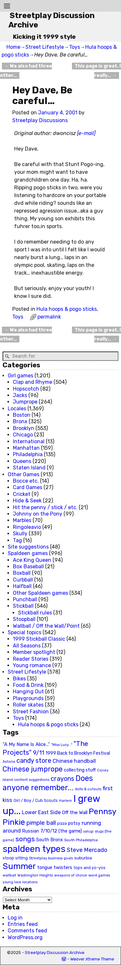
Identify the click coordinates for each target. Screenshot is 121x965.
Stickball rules (35, 613)
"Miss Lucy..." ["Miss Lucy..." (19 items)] (61, 744)
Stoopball (24, 619)
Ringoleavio (27, 527)
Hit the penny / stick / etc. (45, 507)
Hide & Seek (27, 501)
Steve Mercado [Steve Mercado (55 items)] (87, 849)
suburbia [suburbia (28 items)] (83, 857)
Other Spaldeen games (40, 593)
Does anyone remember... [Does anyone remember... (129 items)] (48, 783)
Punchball (25, 599)
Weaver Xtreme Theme (92, 959)
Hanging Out (28, 691)
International (29, 441)
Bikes (19, 679)
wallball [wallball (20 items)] (9, 875)
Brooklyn (23, 428)
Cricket (21, 494)
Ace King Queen (32, 560)
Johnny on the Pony (37, 514)
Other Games (23, 474)
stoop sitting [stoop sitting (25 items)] (15, 857)
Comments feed (27, 931)
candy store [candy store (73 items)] (33, 760)
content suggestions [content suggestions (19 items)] (31, 779)
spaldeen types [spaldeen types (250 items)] (34, 849)
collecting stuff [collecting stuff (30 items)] (80, 770)
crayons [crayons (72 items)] (62, 778)
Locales (17, 408)
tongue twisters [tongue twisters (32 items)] (54, 867)
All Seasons (27, 646)
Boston (21, 415)
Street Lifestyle (44, 47)
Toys (74, 47)
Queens (22, 461)
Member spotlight (34, 652)
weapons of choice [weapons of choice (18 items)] (70, 875)
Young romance (32, 665)
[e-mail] (86, 133)
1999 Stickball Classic (39, 639)
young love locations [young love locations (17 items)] (20, 882)
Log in (15, 918)
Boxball (22, 573)
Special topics (24, 632)
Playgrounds (28, 698)
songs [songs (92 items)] (25, 839)
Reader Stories (30, 659)
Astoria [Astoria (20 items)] (9, 761)
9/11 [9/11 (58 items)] (38, 752)
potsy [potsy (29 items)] (74, 823)
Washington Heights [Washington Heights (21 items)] (35, 875)
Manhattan (26, 448)
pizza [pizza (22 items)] (62, 823)
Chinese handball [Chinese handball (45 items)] (74, 761)
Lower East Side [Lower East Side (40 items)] (41, 812)
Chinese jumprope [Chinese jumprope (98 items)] (33, 769)
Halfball (22, 586)
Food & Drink (28, 685)
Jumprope (25, 402)
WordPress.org (25, 937)
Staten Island (29, 468)
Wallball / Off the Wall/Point (46, 626)
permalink (49, 317)
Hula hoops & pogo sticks (66, 309)
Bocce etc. (26, 481)
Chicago (23, 435)
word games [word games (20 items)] (99, 875)
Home (13, 47)
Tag (17, 540)
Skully (20, 533)
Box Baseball (28, 566)
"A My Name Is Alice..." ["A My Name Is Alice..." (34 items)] (26, 744)
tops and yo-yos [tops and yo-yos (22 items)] (90, 867)
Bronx (20, 421)
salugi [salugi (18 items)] (88, 831)
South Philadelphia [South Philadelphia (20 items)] (81, 840)
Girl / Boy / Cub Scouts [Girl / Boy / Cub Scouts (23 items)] (36, 800)
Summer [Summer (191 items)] (19, 866)
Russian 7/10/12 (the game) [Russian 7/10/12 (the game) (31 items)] (52, 831)
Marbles (22, 520)
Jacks (20, 395)
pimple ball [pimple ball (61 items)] (41, 822)
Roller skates (28, 705)
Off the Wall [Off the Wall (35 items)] (74, 812)
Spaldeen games (28, 553)
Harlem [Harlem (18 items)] (65, 801)
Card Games (27, 487)
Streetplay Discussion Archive (55, 952)
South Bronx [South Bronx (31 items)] (49, 840)
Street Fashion (31, 711)
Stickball (23, 606)
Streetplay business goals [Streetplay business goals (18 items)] (51, 858)
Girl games (20, 375)
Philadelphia (28, 454)
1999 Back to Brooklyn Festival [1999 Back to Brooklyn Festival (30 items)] (77, 753)
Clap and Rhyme (32, 382)
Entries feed (23, 924)
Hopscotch (26, 389)
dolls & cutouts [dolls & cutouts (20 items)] (88, 789)
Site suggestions (28, 547)
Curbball (23, 580)
